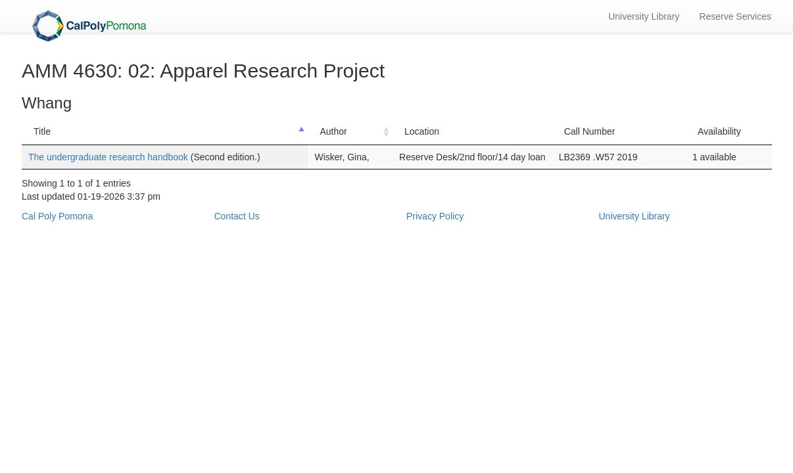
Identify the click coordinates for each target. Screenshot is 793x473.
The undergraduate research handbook (109, 157)
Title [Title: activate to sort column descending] (42, 131)
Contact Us (237, 216)
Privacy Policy (435, 216)
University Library (643, 16)
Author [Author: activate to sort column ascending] (333, 131)
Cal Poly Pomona (57, 216)
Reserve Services (735, 16)
